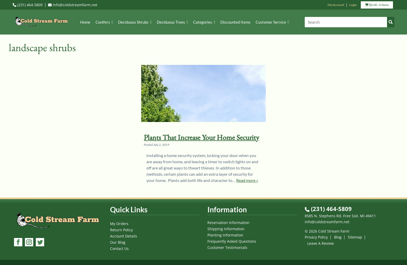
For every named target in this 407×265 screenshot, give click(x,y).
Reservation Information (228, 222)
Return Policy (121, 229)
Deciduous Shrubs (134, 22)
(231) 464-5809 (28, 4)
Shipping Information (226, 228)
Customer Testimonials (227, 247)
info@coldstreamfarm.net (72, 4)
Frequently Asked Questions (231, 241)
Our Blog (117, 242)
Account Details (123, 236)
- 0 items (377, 5)
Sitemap (355, 237)
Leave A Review (320, 243)
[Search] (349, 22)
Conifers (104, 22)
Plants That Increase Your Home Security (201, 137)
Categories (204, 22)
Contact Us (119, 248)
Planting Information (225, 235)
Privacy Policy (316, 237)
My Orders (119, 223)
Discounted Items (235, 22)
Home (85, 22)
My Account (336, 5)
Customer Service (272, 22)
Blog (338, 237)
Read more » (247, 180)
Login (353, 5)
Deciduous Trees (172, 22)
